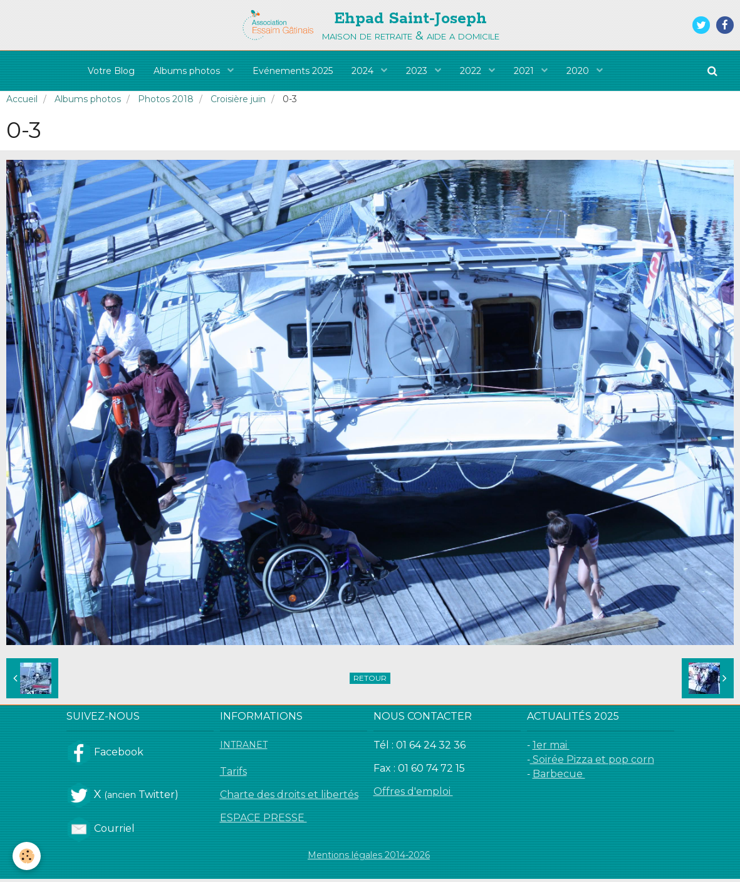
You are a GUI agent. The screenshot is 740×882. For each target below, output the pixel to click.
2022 (472, 70)
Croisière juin (238, 102)
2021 (525, 70)
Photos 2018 (166, 102)
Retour (370, 681)
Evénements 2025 (293, 70)
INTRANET (244, 747)
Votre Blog (111, 70)
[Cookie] (27, 856)
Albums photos (188, 70)
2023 (418, 70)
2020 (578, 70)
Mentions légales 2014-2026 (369, 858)
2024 (364, 70)
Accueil (22, 102)
